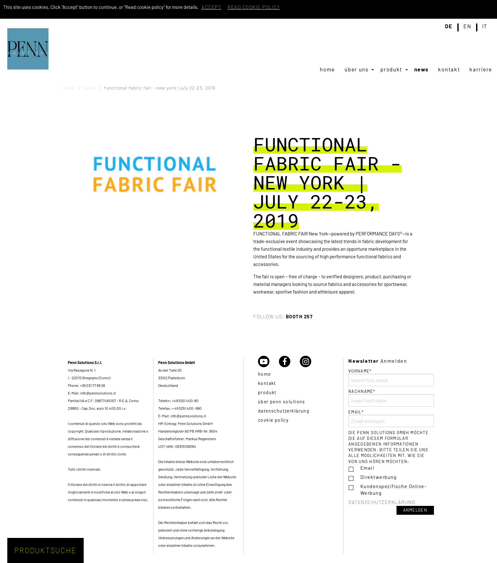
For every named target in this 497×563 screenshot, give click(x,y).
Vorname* (391, 377)
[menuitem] (327, 69)
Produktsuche (45, 550)
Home (327, 69)
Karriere (480, 69)
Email (367, 468)
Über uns (357, 69)
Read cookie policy (254, 7)
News (421, 69)
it (484, 26)
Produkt (391, 69)
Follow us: (283, 316)
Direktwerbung (378, 477)
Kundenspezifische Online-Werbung (393, 489)
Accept (211, 7)
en (467, 26)
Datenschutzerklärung (283, 411)
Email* (391, 418)
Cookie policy (273, 420)
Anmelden (415, 510)
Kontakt (449, 69)
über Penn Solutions (281, 401)
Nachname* (391, 398)
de (449, 26)
